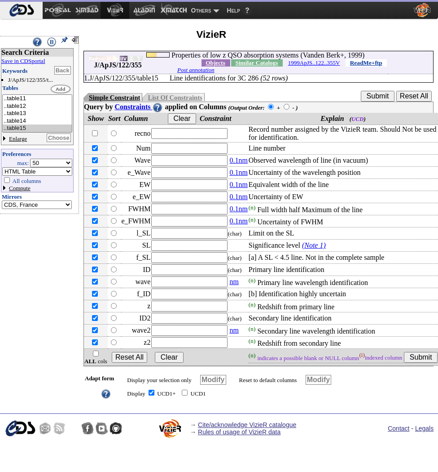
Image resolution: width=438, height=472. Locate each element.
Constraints (138, 107)
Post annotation (196, 70)
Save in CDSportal (23, 61)
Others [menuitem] (201, 10)
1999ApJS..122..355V (314, 62)
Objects (215, 62)
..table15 (37, 128)
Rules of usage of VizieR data (239, 432)
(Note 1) (314, 245)
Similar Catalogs (256, 62)
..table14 (37, 121)
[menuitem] (21, 10)
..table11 (37, 98)
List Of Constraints (175, 97)
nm (233, 281)
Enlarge (18, 138)
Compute (20, 188)
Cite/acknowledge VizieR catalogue (247, 424)
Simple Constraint (114, 97)
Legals (424, 428)
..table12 (37, 106)
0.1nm (238, 160)
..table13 (37, 113)
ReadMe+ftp (366, 62)
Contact (398, 428)
